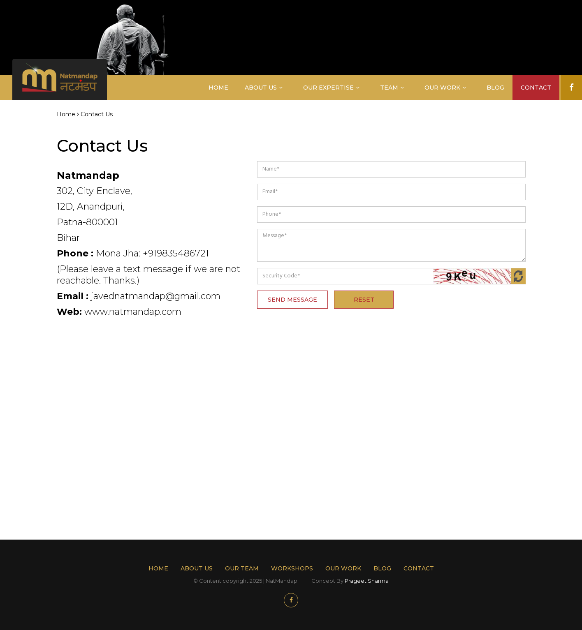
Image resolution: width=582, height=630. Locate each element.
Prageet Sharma (367, 580)
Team (389, 87)
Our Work (442, 87)
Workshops (292, 568)
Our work (343, 568)
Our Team (242, 568)
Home (218, 87)
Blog (495, 87)
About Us (261, 87)
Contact (536, 87)
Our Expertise (328, 87)
